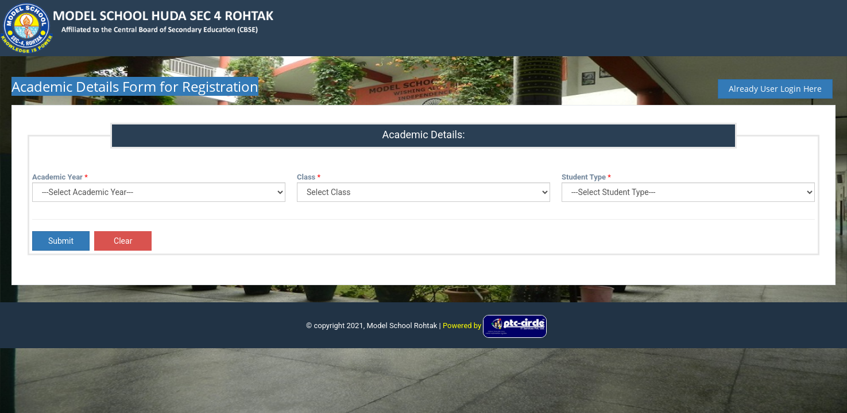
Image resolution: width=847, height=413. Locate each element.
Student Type (584, 177)
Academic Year (57, 177)
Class (306, 177)
